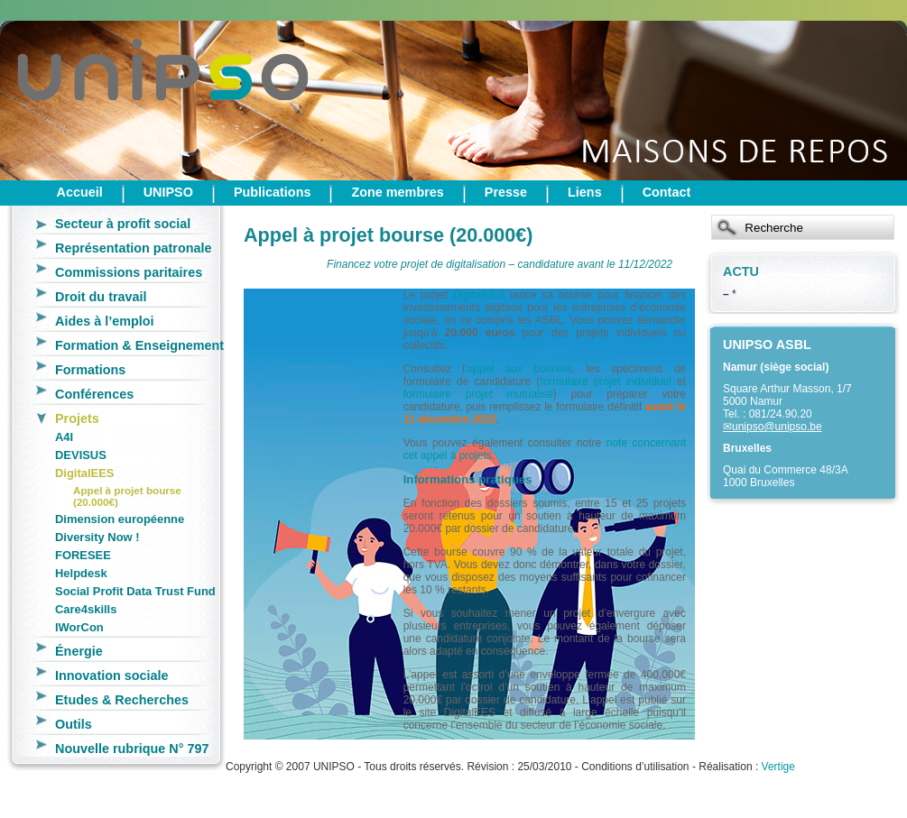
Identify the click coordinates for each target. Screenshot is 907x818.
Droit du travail (101, 297)
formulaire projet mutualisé (478, 394)
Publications (272, 192)
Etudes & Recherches (122, 700)
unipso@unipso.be (777, 426)
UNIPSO (168, 192)
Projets (77, 418)
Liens (585, 192)
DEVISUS (80, 455)
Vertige (778, 766)
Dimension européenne (119, 519)
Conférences (94, 394)
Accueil (80, 192)
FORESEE (83, 555)
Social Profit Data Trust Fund (135, 591)
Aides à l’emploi (104, 321)
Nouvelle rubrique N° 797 (132, 748)
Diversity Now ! (97, 537)
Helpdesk (81, 573)
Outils (73, 724)
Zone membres (397, 192)
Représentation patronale (133, 248)
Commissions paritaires (128, 272)
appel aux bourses (519, 369)
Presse (506, 192)
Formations (90, 370)
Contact (667, 192)
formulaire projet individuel (605, 381)
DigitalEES (85, 473)
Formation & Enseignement (139, 345)
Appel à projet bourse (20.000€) (127, 496)
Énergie (79, 651)
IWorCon (79, 627)
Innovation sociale (112, 675)
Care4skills (85, 609)
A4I (64, 437)
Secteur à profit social (122, 223)
